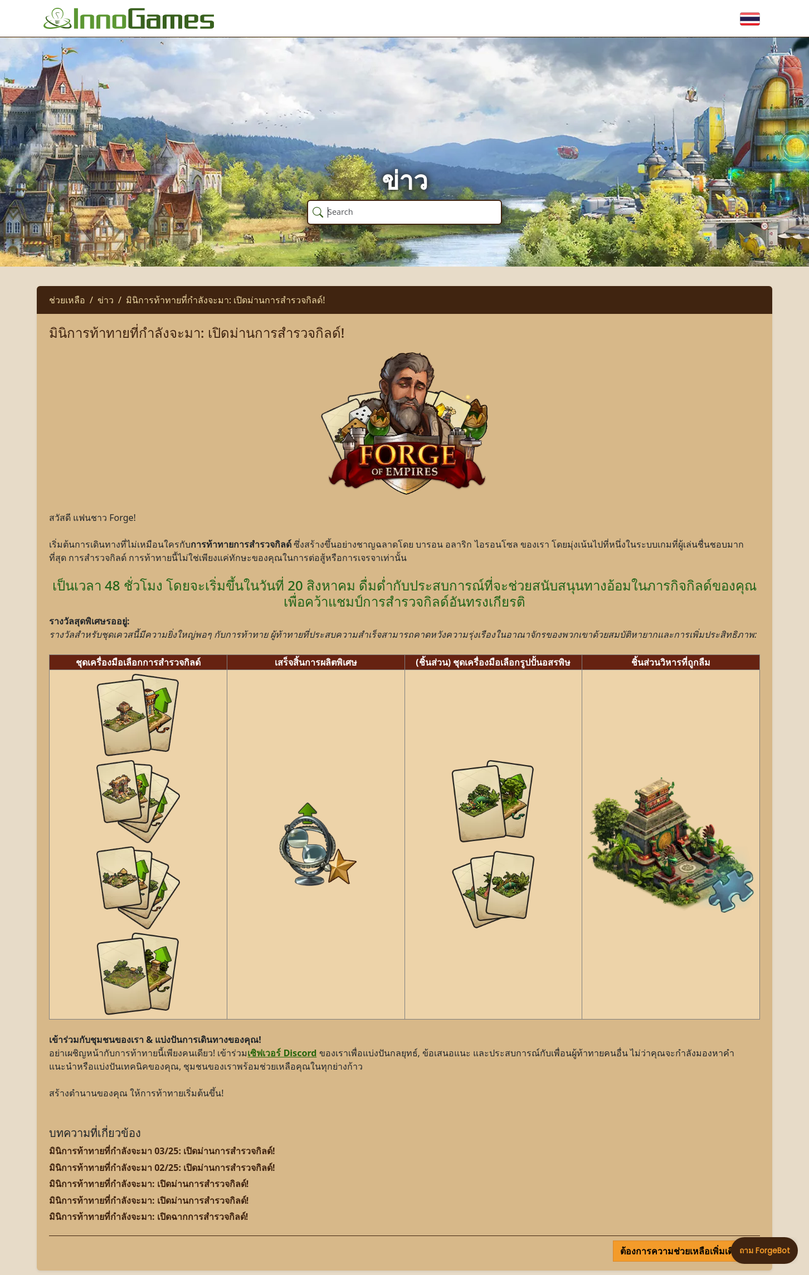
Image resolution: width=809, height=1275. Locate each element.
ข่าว (106, 300)
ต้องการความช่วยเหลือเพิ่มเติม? (683, 1251)
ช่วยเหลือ (67, 300)
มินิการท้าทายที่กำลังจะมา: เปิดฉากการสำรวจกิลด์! (148, 1216)
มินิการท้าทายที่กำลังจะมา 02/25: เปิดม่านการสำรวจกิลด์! (162, 1167)
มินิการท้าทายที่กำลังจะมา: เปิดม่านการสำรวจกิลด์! (225, 300)
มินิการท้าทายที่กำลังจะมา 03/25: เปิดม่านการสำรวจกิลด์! (162, 1151)
